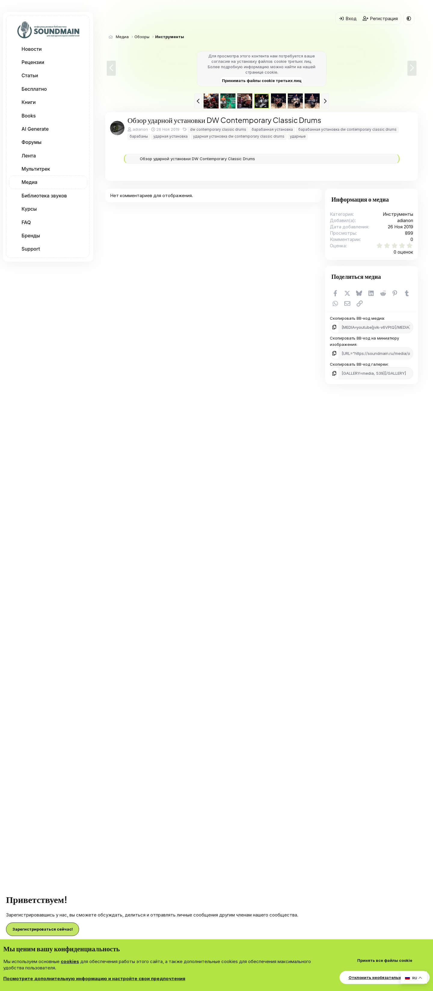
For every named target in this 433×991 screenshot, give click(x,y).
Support (31, 249)
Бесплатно (34, 89)
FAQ (26, 222)
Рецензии (33, 62)
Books (29, 116)
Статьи (30, 75)
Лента (29, 156)
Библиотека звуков (44, 196)
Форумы (31, 142)
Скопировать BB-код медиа (357, 318)
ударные (298, 136)
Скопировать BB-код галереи (359, 364)
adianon (140, 129)
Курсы (29, 209)
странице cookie (261, 72)
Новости (32, 49)
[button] (84, 49)
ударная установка (170, 136)
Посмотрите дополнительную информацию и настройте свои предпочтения (94, 978)
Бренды (31, 236)
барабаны (139, 136)
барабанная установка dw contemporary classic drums (347, 129)
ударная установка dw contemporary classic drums (238, 136)
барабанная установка (272, 129)
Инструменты (398, 214)
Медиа (30, 182)
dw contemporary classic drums (218, 129)
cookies (70, 961)
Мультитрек (36, 169)
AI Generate (35, 129)
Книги (29, 102)
